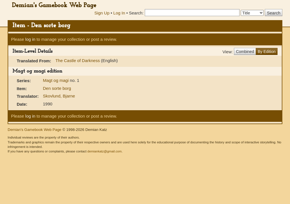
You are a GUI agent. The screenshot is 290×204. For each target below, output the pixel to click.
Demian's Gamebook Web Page (54, 5)
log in (30, 39)
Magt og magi (56, 80)
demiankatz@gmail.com (104, 151)
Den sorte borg (57, 88)
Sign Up (101, 12)
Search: (136, 12)
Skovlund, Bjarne (59, 96)
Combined (245, 51)
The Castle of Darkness (78, 60)
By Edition (267, 51)
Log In (119, 12)
